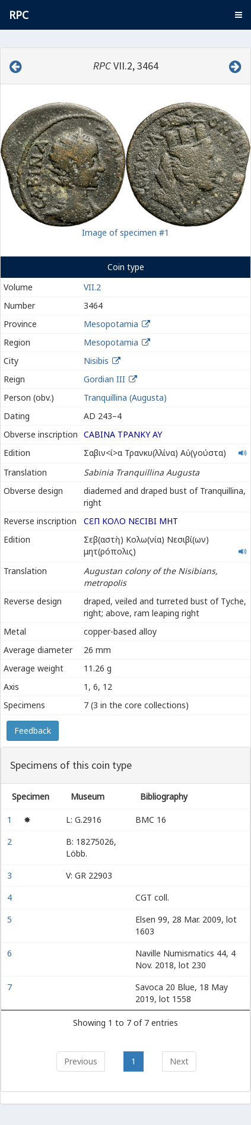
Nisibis (96, 360)
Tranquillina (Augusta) (125, 397)
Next (179, 1061)
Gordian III (104, 379)
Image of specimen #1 (125, 232)
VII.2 (92, 287)
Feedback (32, 730)
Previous (80, 1061)
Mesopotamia (111, 323)
